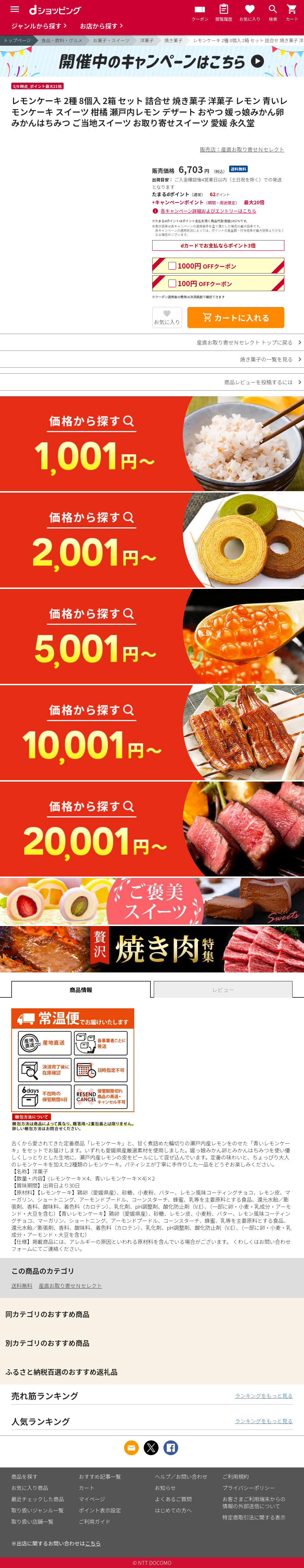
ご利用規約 (235, 1476)
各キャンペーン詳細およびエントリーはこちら (208, 210)
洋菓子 (147, 40)
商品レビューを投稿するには (258, 382)
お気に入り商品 (29, 1487)
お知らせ (165, 1487)
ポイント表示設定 (100, 1510)
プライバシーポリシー (248, 1487)
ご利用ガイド (94, 1521)
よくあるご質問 (173, 1499)
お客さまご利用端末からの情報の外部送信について (254, 1502)
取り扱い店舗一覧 (32, 1521)
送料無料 (21, 1285)
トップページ (17, 40)
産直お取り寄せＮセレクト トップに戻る (245, 342)
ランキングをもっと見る (264, 1395)
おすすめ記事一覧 (100, 1476)
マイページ (92, 1499)
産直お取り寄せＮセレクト (70, 1285)
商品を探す (24, 1476)
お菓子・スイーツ (111, 40)
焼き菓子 (173, 40)
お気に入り (167, 322)
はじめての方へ (173, 1510)
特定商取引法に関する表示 (254, 1517)
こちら (93, 1543)
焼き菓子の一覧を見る (266, 359)
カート (87, 1487)
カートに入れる (236, 317)
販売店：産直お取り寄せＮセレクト (242, 149)
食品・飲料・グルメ (62, 40)
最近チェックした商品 (37, 1499)
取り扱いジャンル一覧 (37, 1510)
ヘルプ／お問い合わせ (181, 1476)
